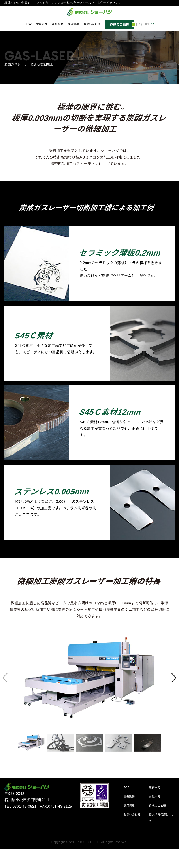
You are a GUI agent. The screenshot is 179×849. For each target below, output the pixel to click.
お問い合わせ (91, 24)
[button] (174, 678)
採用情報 (73, 24)
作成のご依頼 (157, 805)
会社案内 (57, 24)
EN (147, 24)
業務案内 (41, 24)
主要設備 (129, 796)
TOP (29, 24)
